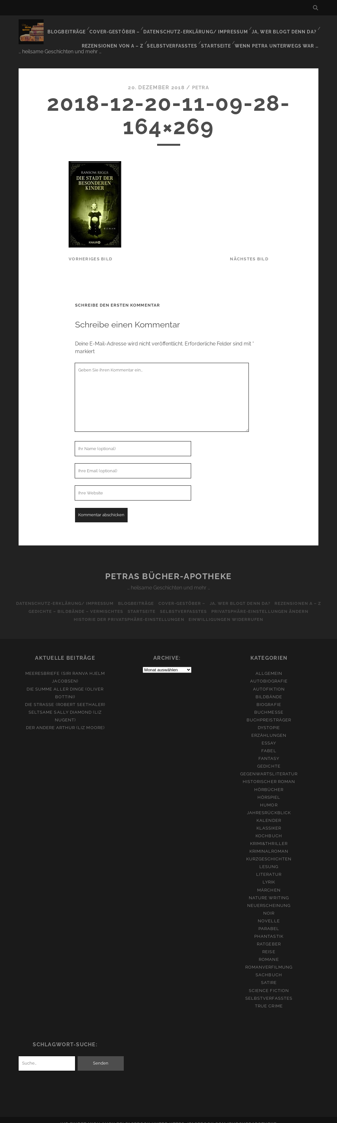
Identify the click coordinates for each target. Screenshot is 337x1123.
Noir (268, 905)
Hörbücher (268, 781)
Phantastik (268, 928)
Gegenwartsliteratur (269, 766)
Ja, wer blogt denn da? (285, 27)
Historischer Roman (269, 773)
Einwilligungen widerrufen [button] (227, 611)
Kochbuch (269, 828)
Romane (269, 951)
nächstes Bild (249, 250)
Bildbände (269, 688)
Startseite (219, 35)
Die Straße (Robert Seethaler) (65, 696)
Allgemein (269, 665)
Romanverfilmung (269, 959)
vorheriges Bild (90, 250)
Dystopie (269, 720)
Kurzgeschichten (269, 851)
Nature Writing (269, 889)
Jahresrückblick (269, 804)
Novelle (269, 913)
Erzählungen (268, 727)
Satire (269, 974)
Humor (268, 797)
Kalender (269, 812)
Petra (200, 80)
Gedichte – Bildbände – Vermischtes (72, 603)
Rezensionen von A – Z (117, 35)
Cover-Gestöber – (121, 27)
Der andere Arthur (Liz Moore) (65, 720)
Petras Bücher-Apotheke (168, 568)
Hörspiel (268, 789)
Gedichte (268, 758)
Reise (268, 944)
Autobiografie (269, 673)
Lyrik (269, 874)
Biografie (269, 696)
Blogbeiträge (73, 27)
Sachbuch (269, 967)
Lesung (268, 859)
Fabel (268, 743)
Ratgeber (269, 936)
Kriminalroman (269, 843)
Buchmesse (268, 704)
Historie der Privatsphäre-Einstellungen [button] (128, 611)
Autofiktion (268, 681)
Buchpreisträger (269, 711)
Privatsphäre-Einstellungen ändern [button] (263, 603)
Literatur (268, 866)
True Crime (268, 998)
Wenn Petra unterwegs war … (279, 35)
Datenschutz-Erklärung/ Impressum (199, 27)
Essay (269, 735)
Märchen (268, 882)
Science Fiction (269, 982)
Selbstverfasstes (175, 35)
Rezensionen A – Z (302, 595)
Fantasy (268, 750)
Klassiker (269, 820)
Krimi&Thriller (269, 835)
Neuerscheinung (269, 897)
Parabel (268, 920)
